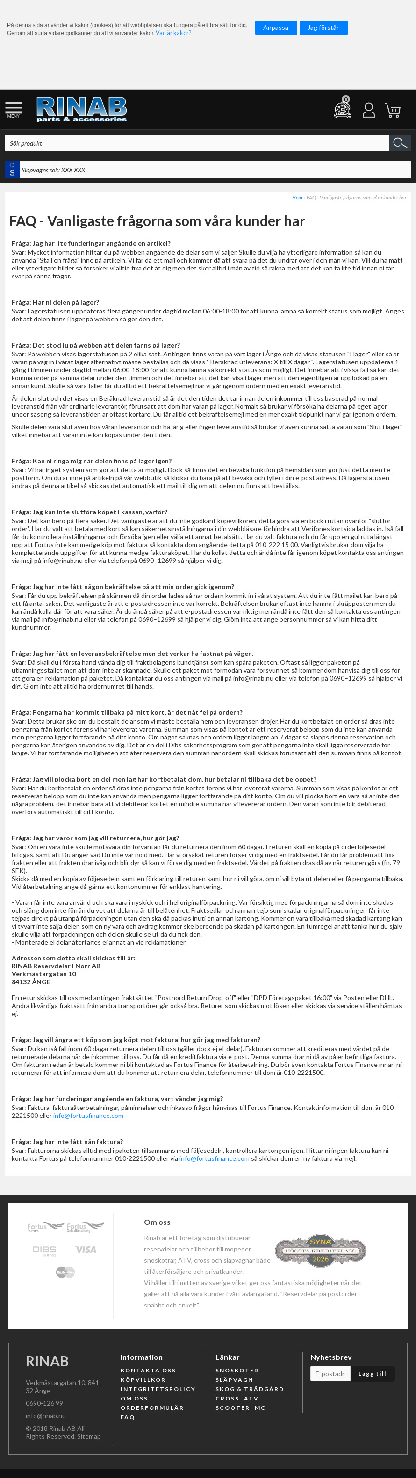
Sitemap (89, 1436)
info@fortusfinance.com (88, 1115)
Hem (297, 197)
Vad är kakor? (173, 32)
